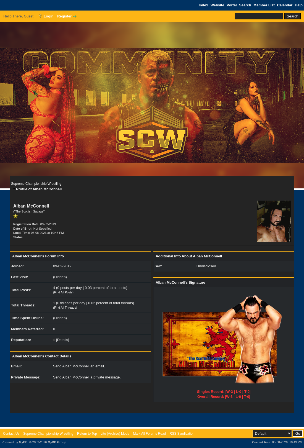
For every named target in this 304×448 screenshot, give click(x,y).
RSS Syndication (182, 434)
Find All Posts (63, 292)
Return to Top (87, 434)
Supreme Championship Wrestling (36, 184)
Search (245, 5)
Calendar (285, 5)
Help (299, 5)
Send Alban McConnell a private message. (87, 377)
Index (203, 5)
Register (64, 16)
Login (48, 16)
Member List (264, 5)
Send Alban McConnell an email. (79, 366)
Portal (232, 5)
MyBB (23, 442)
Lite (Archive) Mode (115, 434)
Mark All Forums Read (149, 434)
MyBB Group (57, 442)
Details (62, 340)
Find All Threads (65, 307)
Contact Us (11, 434)
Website (217, 5)
